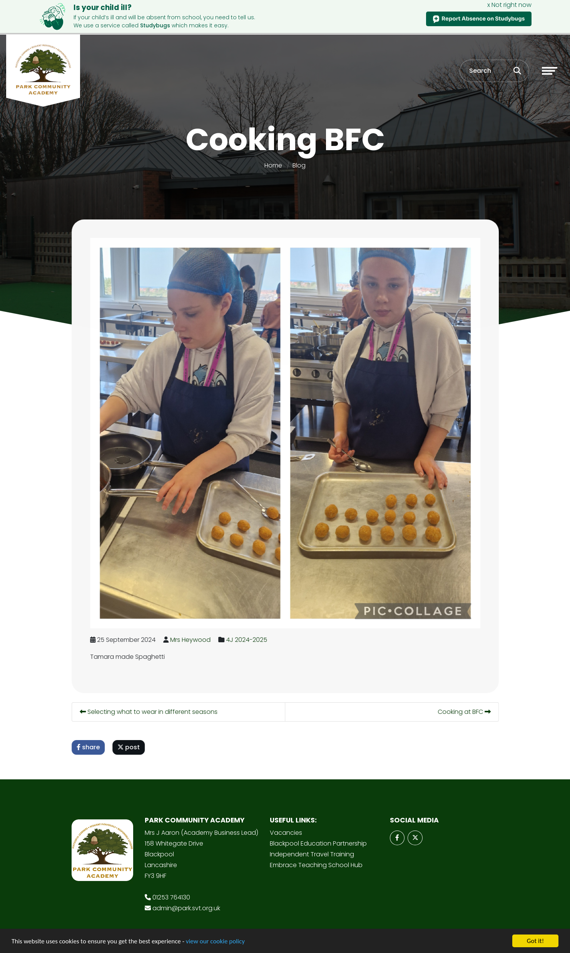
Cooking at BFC (464, 706)
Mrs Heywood (191, 634)
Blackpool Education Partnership (318, 838)
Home (273, 160)
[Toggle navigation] (550, 65)
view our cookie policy (215, 942)
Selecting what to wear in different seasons (149, 706)
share (88, 741)
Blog (299, 160)
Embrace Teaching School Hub (316, 859)
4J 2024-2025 (247, 634)
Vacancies (286, 827)
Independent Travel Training (312, 848)
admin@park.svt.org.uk (186, 902)
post (129, 741)
